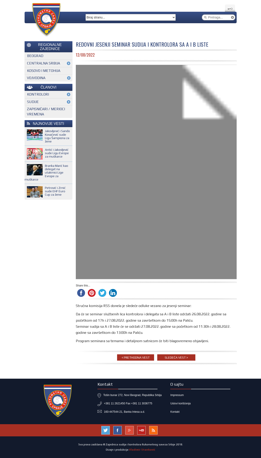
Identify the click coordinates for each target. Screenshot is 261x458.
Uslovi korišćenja (180, 403)
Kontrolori (38, 94)
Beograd (35, 56)
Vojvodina (36, 78)
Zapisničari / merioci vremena (46, 111)
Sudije (33, 102)
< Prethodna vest (136, 357)
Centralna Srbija (43, 63)
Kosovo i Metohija (43, 71)
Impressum (177, 395)
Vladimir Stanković (142, 449)
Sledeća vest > (176, 357)
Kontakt (175, 411)
